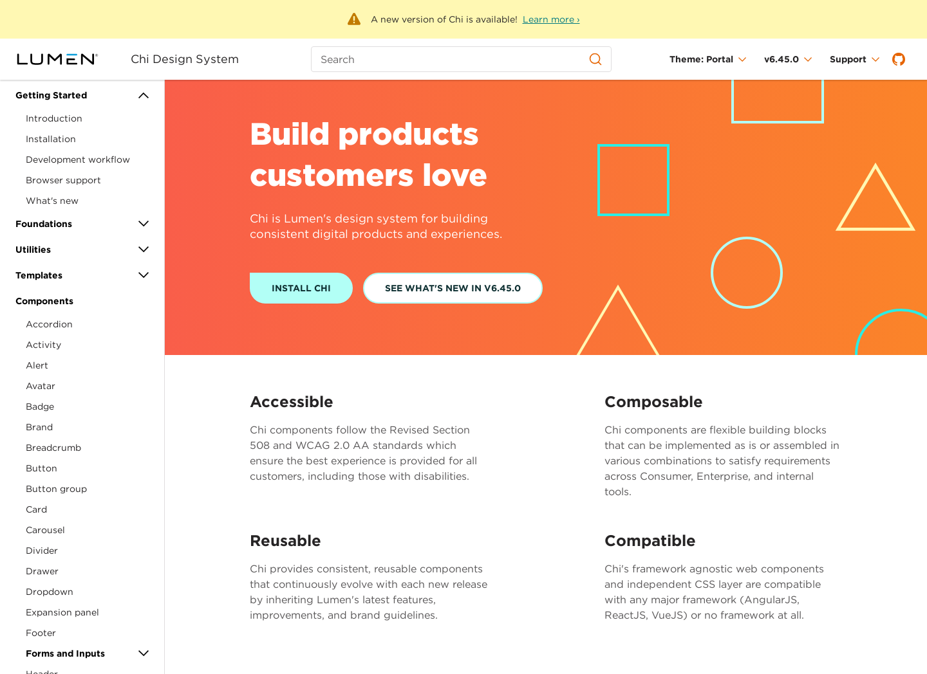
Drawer (42, 571)
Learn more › (551, 19)
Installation (51, 139)
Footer (41, 633)
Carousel (45, 530)
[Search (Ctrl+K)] (461, 59)
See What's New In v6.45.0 (453, 288)
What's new (52, 200)
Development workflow (78, 159)
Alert (37, 365)
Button (41, 468)
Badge (40, 406)
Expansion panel (62, 612)
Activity (43, 345)
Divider (42, 550)
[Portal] (65, 59)
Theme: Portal (701, 59)
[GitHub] (899, 59)
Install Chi (301, 288)
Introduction (54, 118)
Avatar (40, 386)
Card (36, 509)
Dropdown (49, 591)
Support (848, 59)
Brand (39, 427)
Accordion (49, 324)
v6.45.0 (781, 59)
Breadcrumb (53, 447)
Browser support (63, 180)
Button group (56, 489)
